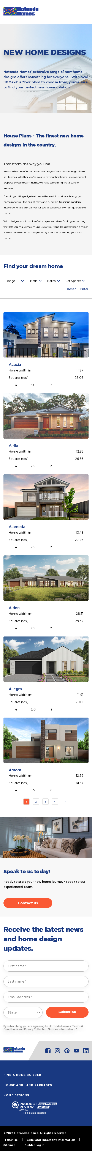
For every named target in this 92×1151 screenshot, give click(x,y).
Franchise (10, 1139)
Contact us (28, 903)
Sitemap (9, 1144)
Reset (71, 289)
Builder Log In (34, 1144)
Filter (84, 289)
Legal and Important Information (51, 1139)
